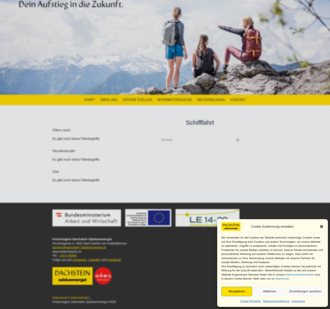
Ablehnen (269, 291)
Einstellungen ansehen (305, 291)
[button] (321, 226)
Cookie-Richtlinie (250, 301)
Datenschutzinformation (300, 274)
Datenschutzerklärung (276, 301)
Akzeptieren (236, 291)
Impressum (282, 278)
